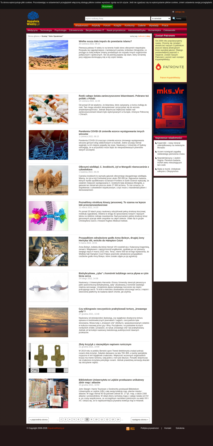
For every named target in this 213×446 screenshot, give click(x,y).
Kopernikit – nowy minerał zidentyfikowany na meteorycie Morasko (171, 145)
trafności (141, 36)
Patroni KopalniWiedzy (170, 77)
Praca (165, 25)
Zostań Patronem (165, 35)
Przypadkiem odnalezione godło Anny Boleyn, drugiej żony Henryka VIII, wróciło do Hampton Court (111, 239)
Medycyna (33, 30)
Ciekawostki (169, 30)
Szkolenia (180, 428)
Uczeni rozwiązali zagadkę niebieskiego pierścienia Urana (171, 152)
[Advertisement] (89, 83)
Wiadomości (81, 25)
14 (118, 419)
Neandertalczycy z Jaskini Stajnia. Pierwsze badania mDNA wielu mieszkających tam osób (169, 161)
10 (96, 419)
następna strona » (140, 419)
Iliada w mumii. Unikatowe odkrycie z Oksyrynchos (169, 170)
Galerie (142, 25)
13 (112, 419)
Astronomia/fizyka (136, 30)
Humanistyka (154, 30)
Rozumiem (107, 6)
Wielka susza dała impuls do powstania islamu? (105, 41)
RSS (132, 428)
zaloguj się (179, 12)
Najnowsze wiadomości (168, 137)
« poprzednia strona (39, 419)
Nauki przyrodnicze (116, 30)
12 (107, 419)
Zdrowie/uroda (76, 30)
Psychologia (60, 30)
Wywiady (154, 25)
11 (102, 419)
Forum (107, 25)
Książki (117, 25)
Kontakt (167, 428)
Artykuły (96, 25)
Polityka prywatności (150, 428)
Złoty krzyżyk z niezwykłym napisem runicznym (105, 344)
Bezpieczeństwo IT (95, 30)
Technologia (46, 30)
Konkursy (130, 25)
